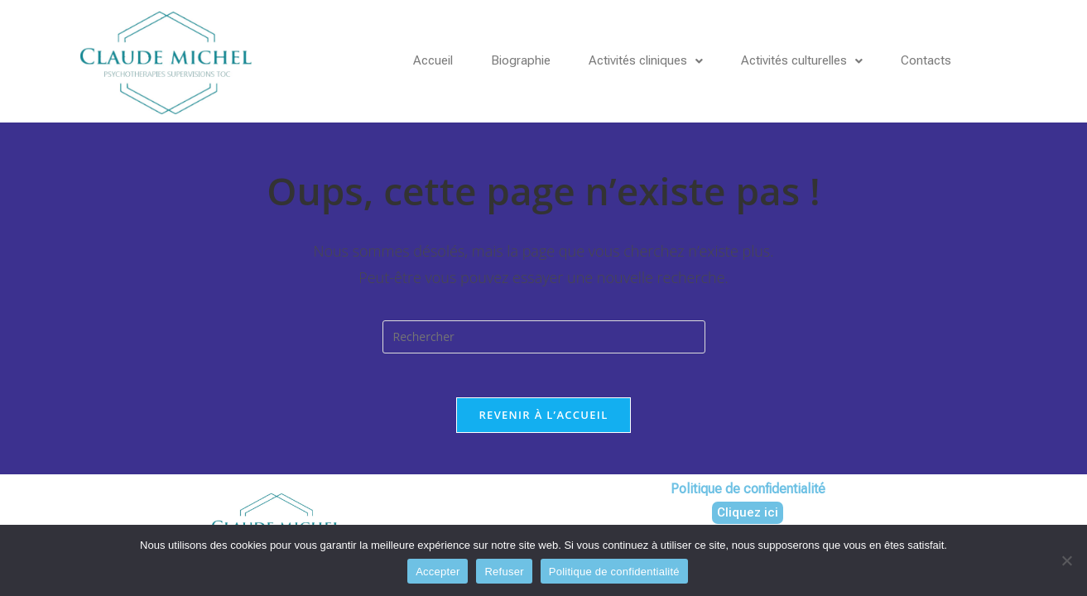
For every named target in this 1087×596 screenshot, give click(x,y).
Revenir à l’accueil (543, 420)
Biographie (526, 61)
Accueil (435, 61)
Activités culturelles (820, 61)
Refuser (503, 571)
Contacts (949, 61)
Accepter (437, 571)
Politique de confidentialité (614, 571)
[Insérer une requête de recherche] (543, 336)
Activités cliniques (656, 61)
